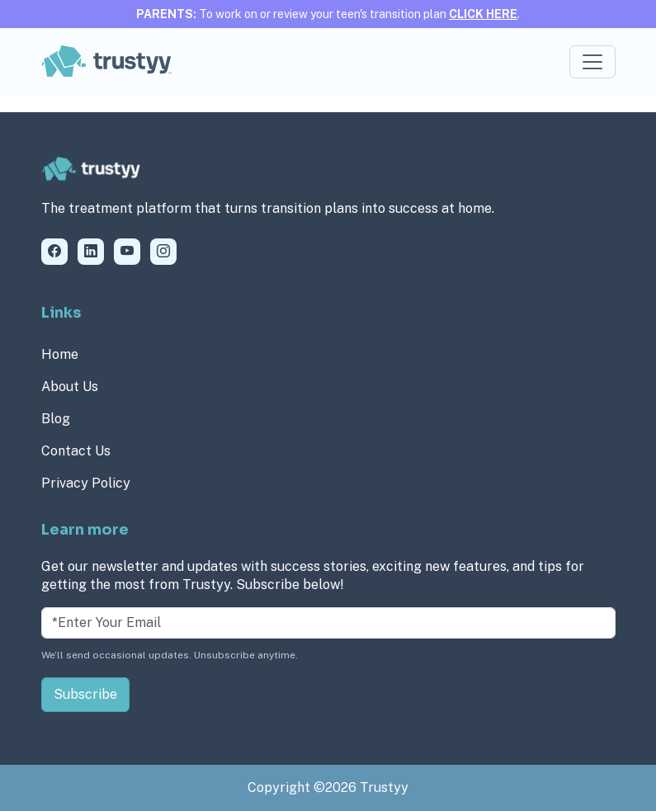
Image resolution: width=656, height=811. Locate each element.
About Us (69, 386)
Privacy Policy (85, 483)
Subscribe (85, 694)
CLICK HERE (483, 14)
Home (59, 354)
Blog (55, 419)
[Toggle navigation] (592, 61)
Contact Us (76, 451)
